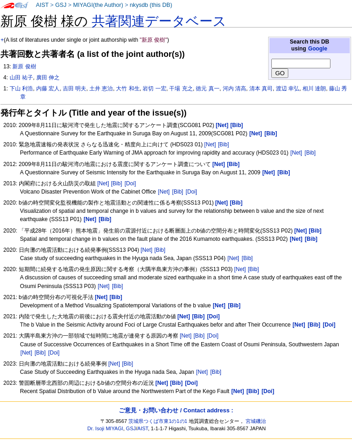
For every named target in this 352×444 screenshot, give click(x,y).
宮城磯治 (256, 421)
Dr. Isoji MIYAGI (105, 428)
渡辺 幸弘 (287, 88)
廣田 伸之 (48, 77)
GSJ (60, 5)
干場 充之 (180, 88)
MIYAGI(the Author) (98, 5)
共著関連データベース (159, 21)
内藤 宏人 (48, 88)
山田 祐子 (21, 77)
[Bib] (223, 144)
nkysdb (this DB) (151, 5)
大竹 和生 (127, 88)
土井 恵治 (101, 88)
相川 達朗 (314, 88)
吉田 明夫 (74, 88)
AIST (42, 5)
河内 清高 (234, 88)
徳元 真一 (207, 88)
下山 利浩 (21, 88)
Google (317, 48)
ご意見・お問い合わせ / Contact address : (176, 410)
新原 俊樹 (24, 66)
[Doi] (130, 183)
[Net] (210, 144)
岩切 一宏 (154, 88)
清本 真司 (261, 88)
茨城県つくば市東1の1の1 (157, 421)
